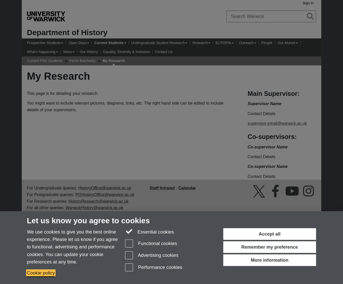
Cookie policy (41, 273)
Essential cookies (149, 231)
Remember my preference (269, 247)
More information (269, 260)
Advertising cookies (151, 255)
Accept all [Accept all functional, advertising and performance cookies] (270, 234)
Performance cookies (153, 267)
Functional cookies (151, 244)
